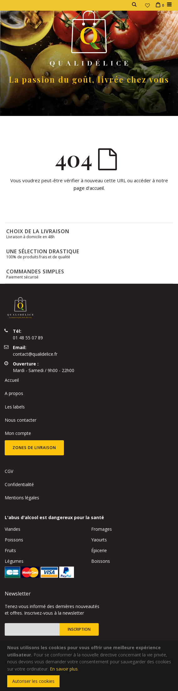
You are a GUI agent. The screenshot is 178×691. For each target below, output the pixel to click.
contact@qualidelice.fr (35, 354)
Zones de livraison (34, 447)
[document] (90, 665)
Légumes (14, 561)
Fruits (10, 550)
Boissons (100, 561)
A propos (14, 393)
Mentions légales (22, 498)
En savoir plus (64, 669)
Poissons (14, 540)
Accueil (12, 380)
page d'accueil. (89, 188)
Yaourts (99, 540)
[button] (147, 5)
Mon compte (18, 433)
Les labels (15, 407)
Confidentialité (19, 484)
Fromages (101, 529)
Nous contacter (20, 420)
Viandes (12, 529)
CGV (9, 471)
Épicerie (99, 550)
